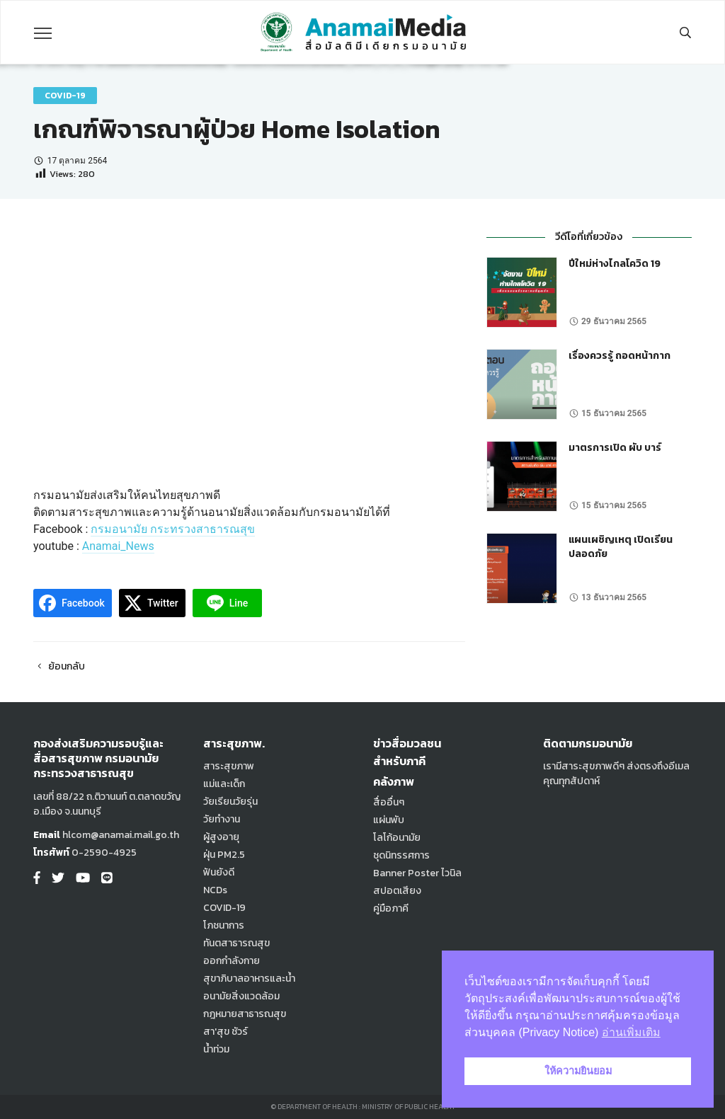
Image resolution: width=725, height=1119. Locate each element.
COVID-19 (65, 95)
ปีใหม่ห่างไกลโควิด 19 (615, 263)
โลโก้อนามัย (397, 837)
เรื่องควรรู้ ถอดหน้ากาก (619, 355)
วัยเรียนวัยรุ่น (230, 801)
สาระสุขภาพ (228, 766)
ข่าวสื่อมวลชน (407, 743)
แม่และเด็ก (224, 783)
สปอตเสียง (397, 890)
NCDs (215, 890)
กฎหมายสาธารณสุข (244, 1013)
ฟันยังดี (218, 872)
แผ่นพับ (388, 820)
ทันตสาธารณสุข (236, 943)
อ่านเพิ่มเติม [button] (631, 1032)
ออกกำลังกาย (231, 960)
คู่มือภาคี (391, 908)
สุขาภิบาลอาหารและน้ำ (249, 978)
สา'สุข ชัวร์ (225, 1031)
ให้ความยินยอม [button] (578, 1071)
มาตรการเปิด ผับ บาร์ (615, 447)
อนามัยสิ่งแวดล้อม (241, 996)
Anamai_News (118, 546)
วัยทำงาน (221, 819)
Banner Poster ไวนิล (417, 873)
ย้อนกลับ (59, 666)
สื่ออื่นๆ (388, 802)
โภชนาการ (223, 925)
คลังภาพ (393, 781)
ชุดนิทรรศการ (401, 855)
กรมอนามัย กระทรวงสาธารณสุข (173, 529)
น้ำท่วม (216, 1049)
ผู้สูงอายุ (221, 837)
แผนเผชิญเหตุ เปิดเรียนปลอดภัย (621, 546)
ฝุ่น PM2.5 (224, 854)
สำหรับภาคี (399, 760)
